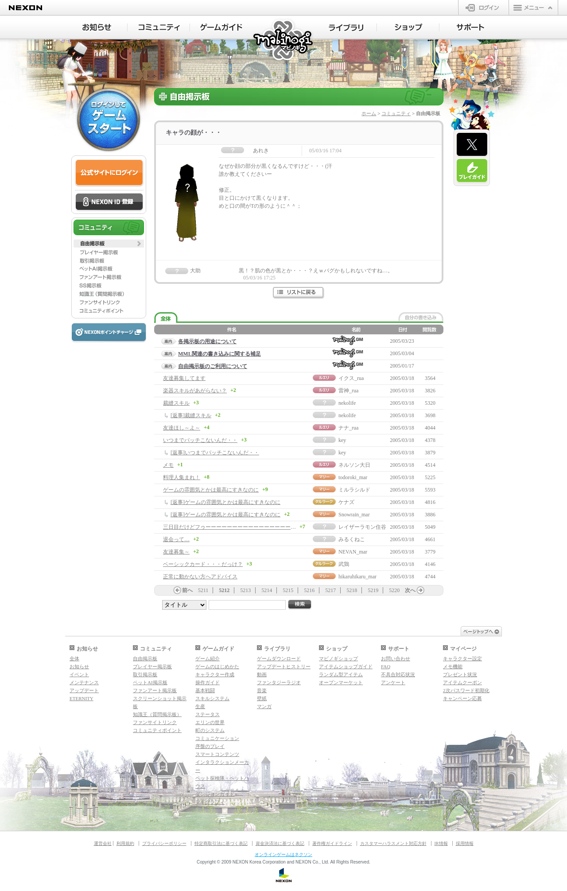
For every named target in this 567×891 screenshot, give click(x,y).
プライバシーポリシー (164, 843)
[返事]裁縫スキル (191, 415)
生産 (200, 706)
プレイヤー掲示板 (152, 666)
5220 (394, 590)
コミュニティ (396, 113)
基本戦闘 (205, 690)
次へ (410, 590)
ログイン (483, 7)
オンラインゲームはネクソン (283, 854)
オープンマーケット (341, 682)
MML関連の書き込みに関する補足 (219, 354)
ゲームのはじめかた (217, 666)
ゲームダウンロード (279, 658)
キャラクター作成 (214, 674)
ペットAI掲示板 (150, 682)
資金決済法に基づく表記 (280, 843)
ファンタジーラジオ (279, 682)
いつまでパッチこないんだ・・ (200, 440)
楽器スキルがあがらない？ (195, 390)
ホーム (368, 113)
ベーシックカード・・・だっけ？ (203, 564)
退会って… (176, 539)
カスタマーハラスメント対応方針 (393, 843)
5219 (373, 590)
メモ (168, 465)
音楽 (262, 690)
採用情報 (465, 843)
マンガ (264, 706)
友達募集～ (176, 552)
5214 (266, 590)
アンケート (393, 682)
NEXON (25, 7)
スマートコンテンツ (217, 754)
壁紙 (262, 698)
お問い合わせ (395, 658)
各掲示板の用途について (207, 341)
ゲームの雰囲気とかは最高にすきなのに (211, 490)
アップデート (84, 690)
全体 (74, 658)
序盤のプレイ (210, 746)
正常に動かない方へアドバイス (200, 576)
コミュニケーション (217, 738)
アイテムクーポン (462, 682)
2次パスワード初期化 (466, 690)
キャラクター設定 (462, 658)
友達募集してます (184, 378)
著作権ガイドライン (332, 843)
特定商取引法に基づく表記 (221, 843)
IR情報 (441, 843)
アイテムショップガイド (346, 666)
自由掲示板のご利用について (212, 366)
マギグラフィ (210, 802)
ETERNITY (81, 698)
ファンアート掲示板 (155, 690)
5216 (309, 590)
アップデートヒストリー (284, 666)
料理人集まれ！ (181, 477)
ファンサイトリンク (155, 722)
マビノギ (284, 40)
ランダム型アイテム (341, 674)
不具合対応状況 (398, 674)
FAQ (385, 666)
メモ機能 (452, 666)
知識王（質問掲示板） (157, 714)
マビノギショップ (338, 658)
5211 (203, 590)
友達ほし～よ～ (181, 428)
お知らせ (79, 666)
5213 (245, 590)
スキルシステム (212, 698)
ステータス (207, 714)
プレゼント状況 (460, 674)
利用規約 (125, 843)
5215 (288, 590)
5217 (330, 590)
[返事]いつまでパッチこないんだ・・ (215, 452)
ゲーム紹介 (207, 658)
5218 (351, 590)
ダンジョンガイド (214, 794)
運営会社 (103, 843)
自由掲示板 (145, 658)
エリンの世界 (210, 722)
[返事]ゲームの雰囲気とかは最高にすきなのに (225, 502)
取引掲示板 (145, 674)
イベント (79, 674)
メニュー (533, 7)
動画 (262, 674)
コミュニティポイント (157, 730)
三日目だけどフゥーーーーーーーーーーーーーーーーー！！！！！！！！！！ (256, 527)
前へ (187, 590)
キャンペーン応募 (462, 698)
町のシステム (210, 730)
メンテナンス (84, 682)
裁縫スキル (176, 403)
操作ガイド (207, 682)
